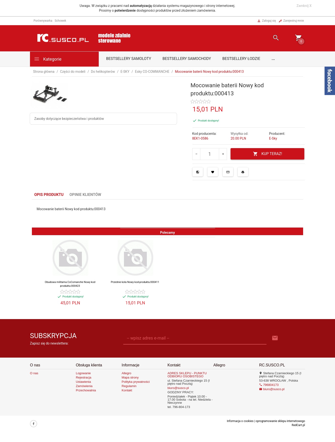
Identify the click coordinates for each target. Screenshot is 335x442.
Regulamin (129, 386)
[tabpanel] (167, 213)
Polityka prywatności (136, 382)
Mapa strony (130, 377)
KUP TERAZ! (267, 153)
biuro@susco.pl (178, 388)
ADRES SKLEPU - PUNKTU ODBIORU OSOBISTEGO (187, 374)
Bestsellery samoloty (128, 58)
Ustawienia (83, 382)
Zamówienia (84, 386)
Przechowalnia (86, 390)
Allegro (126, 373)
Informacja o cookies (240, 421)
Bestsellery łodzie (241, 58)
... (273, 58)
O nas (34, 373)
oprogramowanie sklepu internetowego (280, 421)
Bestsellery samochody (187, 58)
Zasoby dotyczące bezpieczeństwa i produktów (69, 119)
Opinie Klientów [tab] (85, 194)
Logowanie (83, 373)
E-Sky (273, 138)
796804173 (269, 385)
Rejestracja (83, 377)
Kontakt (127, 390)
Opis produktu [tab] (49, 194)
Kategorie (47, 59)
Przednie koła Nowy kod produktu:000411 (135, 282)
